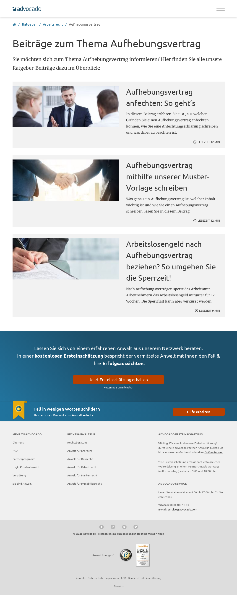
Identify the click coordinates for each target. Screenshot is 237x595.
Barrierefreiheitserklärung (144, 578)
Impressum (112, 578)
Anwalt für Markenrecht (82, 475)
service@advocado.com (182, 509)
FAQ (15, 450)
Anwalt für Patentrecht (81, 467)
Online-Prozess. (213, 452)
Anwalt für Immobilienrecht (84, 483)
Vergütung (19, 475)
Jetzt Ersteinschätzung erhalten (118, 379)
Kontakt (81, 578)
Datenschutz (96, 578)
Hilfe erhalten (198, 411)
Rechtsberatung (77, 442)
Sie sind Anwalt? (22, 483)
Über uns (18, 442)
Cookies (118, 586)
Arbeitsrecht (53, 24)
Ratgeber (29, 24)
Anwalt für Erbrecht (79, 450)
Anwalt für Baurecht (80, 459)
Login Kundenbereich (26, 467)
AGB (123, 578)
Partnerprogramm (24, 459)
